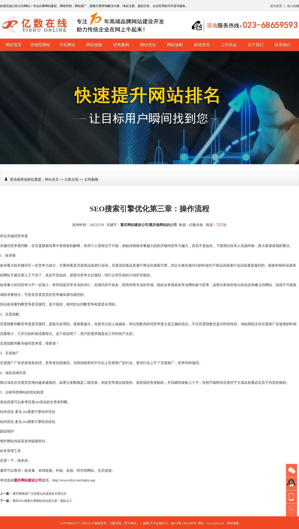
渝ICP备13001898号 (183, 523)
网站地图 (233, 523)
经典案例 (121, 45)
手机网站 (67, 45)
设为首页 (276, 6)
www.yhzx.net (215, 523)
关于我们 (256, 45)
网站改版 (94, 45)
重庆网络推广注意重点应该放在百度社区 (40, 493)
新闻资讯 (202, 45)
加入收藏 (293, 6)
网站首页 (13, 45)
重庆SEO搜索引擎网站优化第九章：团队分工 (42, 501)
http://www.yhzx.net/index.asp (73, 480)
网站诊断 (175, 45)
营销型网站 (40, 45)
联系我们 (283, 45)
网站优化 (148, 45)
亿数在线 (18, 6)
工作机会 (229, 45)
